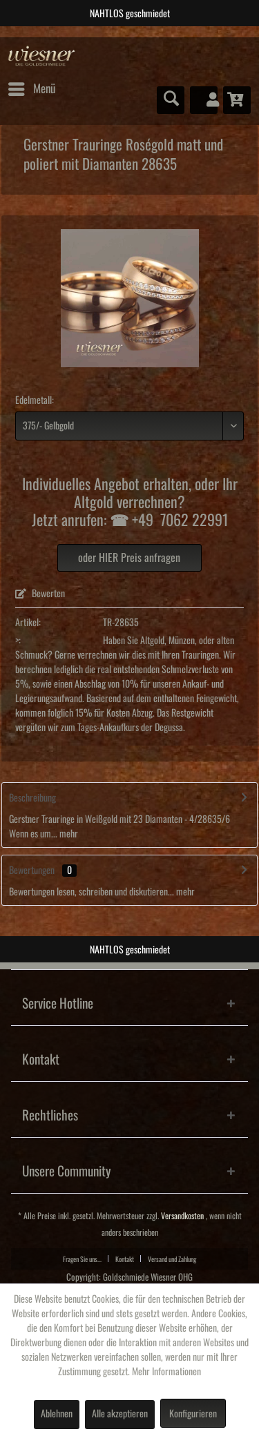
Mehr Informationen (166, 1372)
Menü (31, 86)
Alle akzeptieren (120, 1414)
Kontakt (124, 1259)
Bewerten (40, 594)
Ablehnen (57, 1414)
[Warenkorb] (237, 100)
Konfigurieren (193, 1414)
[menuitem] (31, 89)
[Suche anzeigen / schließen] (170, 100)
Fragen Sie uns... (82, 1259)
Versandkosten (182, 1216)
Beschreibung (32, 798)
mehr (67, 834)
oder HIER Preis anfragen (129, 557)
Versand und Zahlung (172, 1259)
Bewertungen (32, 870)
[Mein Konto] (204, 100)
